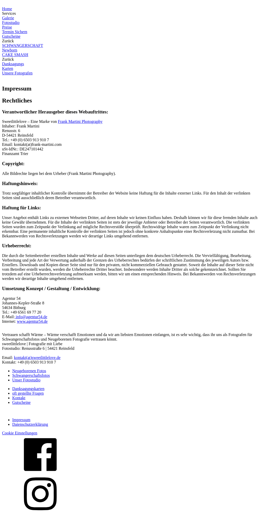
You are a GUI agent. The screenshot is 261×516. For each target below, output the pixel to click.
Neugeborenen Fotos (29, 371)
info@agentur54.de (31, 317)
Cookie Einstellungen (19, 433)
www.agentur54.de (32, 321)
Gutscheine (21, 402)
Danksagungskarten (28, 388)
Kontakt (18, 398)
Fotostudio (10, 22)
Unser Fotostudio (26, 380)
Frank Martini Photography (80, 121)
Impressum (21, 420)
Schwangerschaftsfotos (31, 375)
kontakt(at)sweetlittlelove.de (37, 357)
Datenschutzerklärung (30, 424)
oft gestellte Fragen (28, 393)
